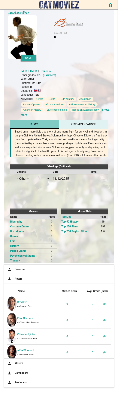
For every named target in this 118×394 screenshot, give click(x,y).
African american (54, 104)
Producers (17, 383)
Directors (16, 269)
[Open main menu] (7, 6)
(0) (105, 303)
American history (32, 109)
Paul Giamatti (25, 318)
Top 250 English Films (74, 231)
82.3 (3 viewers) (46, 75)
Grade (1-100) (60, 33)
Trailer (45, 71)
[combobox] (33, 179)
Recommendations (83, 124)
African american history (82, 104)
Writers (15, 363)
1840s (39, 99)
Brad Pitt (22, 302)
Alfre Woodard (25, 350)
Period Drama (18, 250)
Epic (12, 241)
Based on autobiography (85, 109)
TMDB (33, 71)
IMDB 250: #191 (18, 13)
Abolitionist (85, 99)
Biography (16, 221)
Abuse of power (31, 104)
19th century (67, 99)
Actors (14, 279)
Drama (14, 236)
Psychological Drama (22, 255)
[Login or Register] (110, 5)
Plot (34, 124)
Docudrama (17, 231)
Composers (17, 373)
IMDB (24, 71)
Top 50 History (70, 221)
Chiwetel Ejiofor (26, 334)
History (14, 245)
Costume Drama (19, 226)
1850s (51, 99)
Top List (66, 216)
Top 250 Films (69, 226)
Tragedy (15, 260)
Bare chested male (57, 109)
